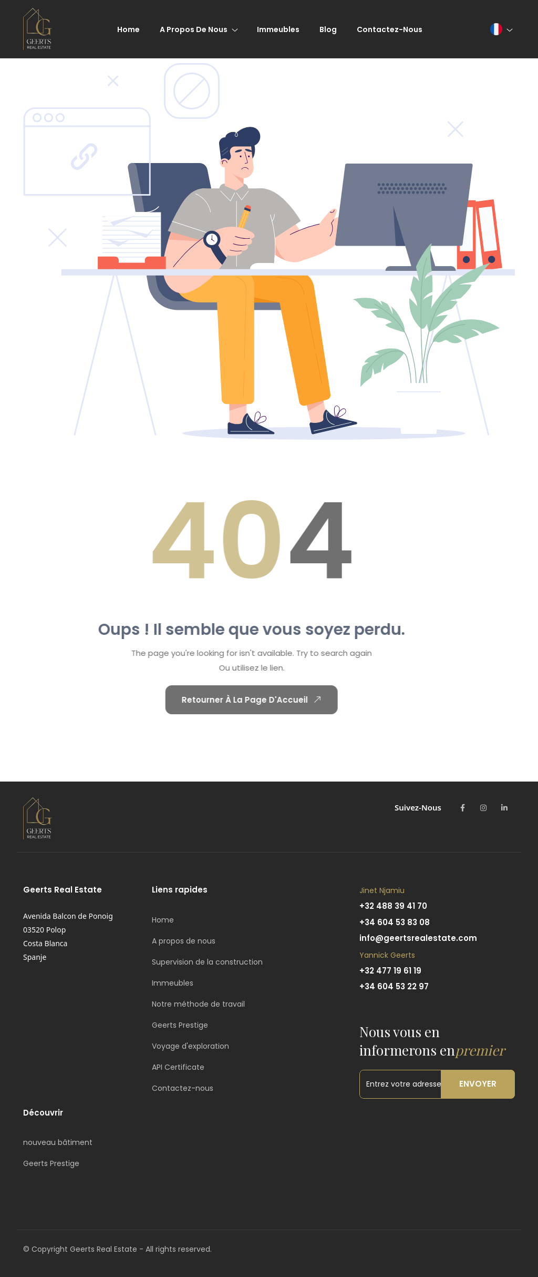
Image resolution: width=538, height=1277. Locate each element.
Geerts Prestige (180, 1025)
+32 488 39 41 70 (393, 905)
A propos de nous (183, 941)
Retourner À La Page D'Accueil (238, 699)
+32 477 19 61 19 (390, 970)
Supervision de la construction (207, 962)
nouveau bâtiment (57, 1142)
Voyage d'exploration (190, 1046)
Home (163, 920)
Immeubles (172, 983)
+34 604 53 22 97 (394, 986)
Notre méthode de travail (198, 1004)
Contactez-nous (182, 1088)
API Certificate (178, 1067)
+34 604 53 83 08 (394, 922)
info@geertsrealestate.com (418, 938)
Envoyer (477, 1083)
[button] (501, 29)
